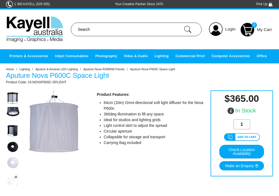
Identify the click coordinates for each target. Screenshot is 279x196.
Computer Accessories (231, 56)
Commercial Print (190, 56)
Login (230, 29)
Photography (106, 56)
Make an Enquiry (239, 166)
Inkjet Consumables (72, 56)
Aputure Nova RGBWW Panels (104, 69)
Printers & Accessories (28, 56)
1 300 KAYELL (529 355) (32, 4)
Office (262, 56)
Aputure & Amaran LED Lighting (56, 69)
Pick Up (264, 4)
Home (10, 69)
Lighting (161, 56)
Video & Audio (136, 56)
